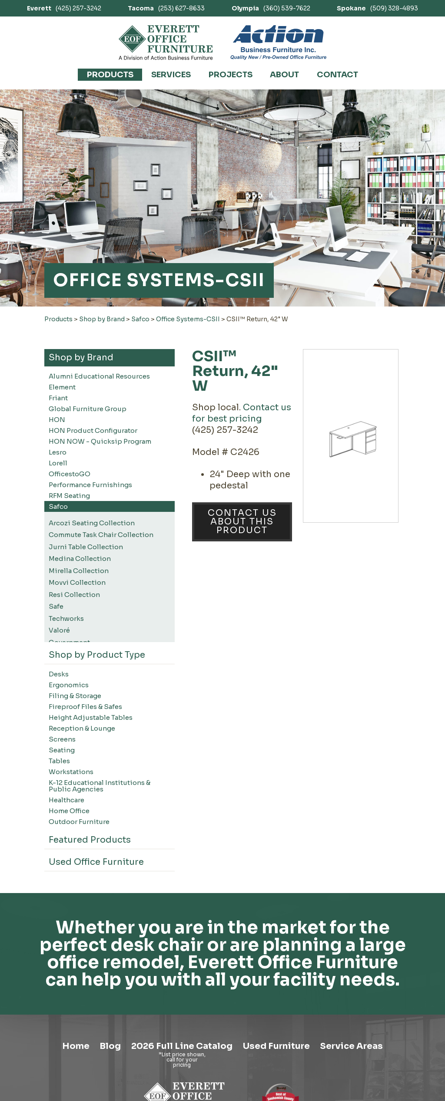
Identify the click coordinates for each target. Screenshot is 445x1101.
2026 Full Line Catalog (181, 1046)
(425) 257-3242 (64, 8)
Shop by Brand (102, 319)
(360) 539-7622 (271, 8)
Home (74, 1046)
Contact (337, 74)
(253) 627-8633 (166, 8)
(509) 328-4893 (377, 8)
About (284, 74)
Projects (230, 74)
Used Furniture (276, 1046)
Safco (140, 319)
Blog (109, 1046)
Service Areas (352, 1046)
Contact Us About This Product (242, 522)
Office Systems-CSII (188, 319)
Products (110, 74)
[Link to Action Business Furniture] (278, 42)
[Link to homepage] (166, 42)
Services (171, 74)
